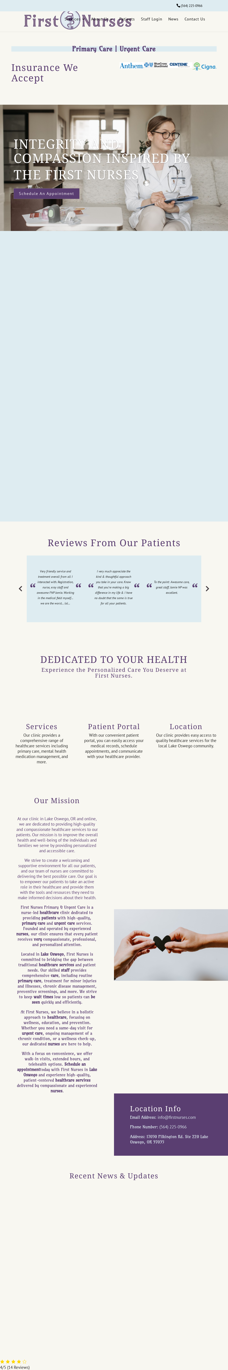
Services (73, 19)
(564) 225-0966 (191, 6)
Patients (127, 19)
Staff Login (151, 19)
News (173, 19)
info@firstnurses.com (177, 1117)
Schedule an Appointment (46, 193)
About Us (100, 19)
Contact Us (195, 19)
